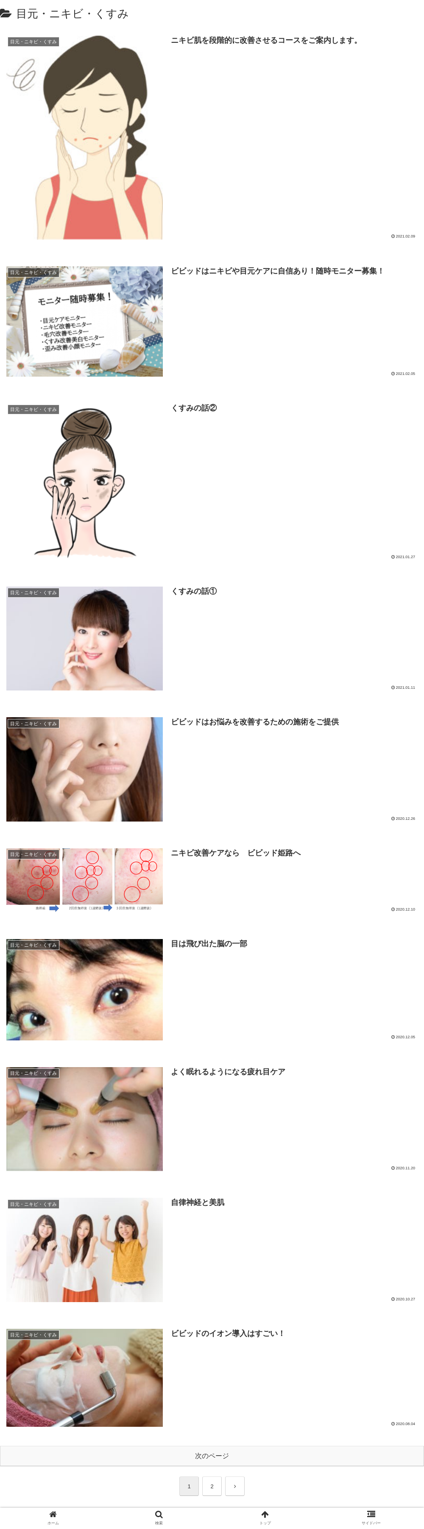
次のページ (212, 1455)
